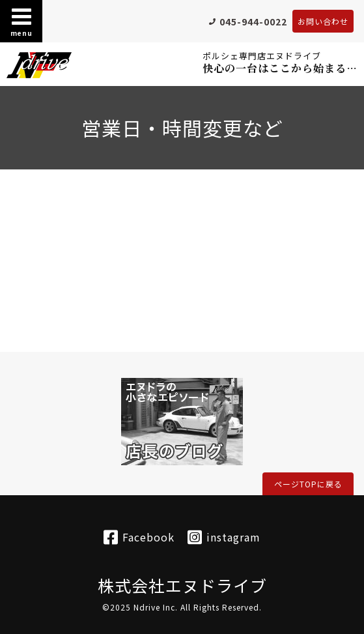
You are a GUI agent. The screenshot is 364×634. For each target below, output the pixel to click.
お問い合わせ (323, 21)
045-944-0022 (253, 21)
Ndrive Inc (154, 606)
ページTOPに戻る (308, 483)
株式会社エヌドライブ (182, 585)
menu (21, 21)
